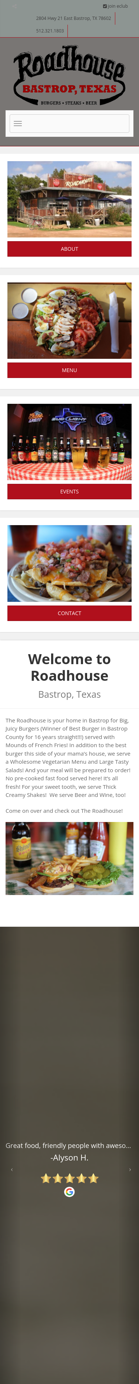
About (69, 248)
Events (69, 491)
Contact (69, 613)
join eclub (115, 6)
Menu (69, 370)
